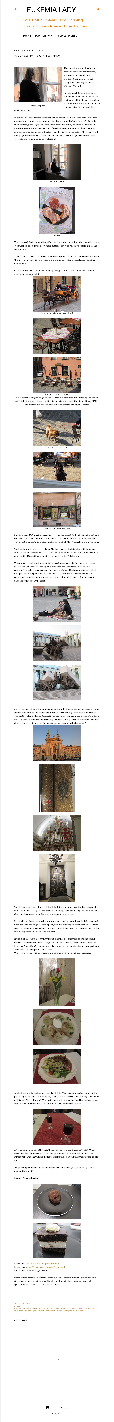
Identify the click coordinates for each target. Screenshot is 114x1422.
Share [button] (16, 1303)
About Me (39, 35)
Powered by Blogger (57, 1408)
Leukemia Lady (49, 9)
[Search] (98, 8)
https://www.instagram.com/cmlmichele (45, 1267)
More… (72, 35)
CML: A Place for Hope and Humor (41, 1263)
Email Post (26, 1303)
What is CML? (57, 35)
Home (27, 35)
